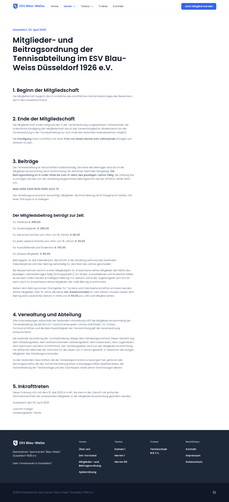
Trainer (103, 6)
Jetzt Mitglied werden (199, 6)
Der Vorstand (87, 455)
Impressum (193, 455)
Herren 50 (120, 462)
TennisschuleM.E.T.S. (158, 451)
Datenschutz (194, 462)
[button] (69, 6)
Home (55, 6)
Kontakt (118, 6)
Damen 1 (119, 449)
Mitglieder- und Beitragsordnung (90, 464)
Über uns (84, 449)
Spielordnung (87, 472)
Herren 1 (119, 455)
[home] (29, 6)
